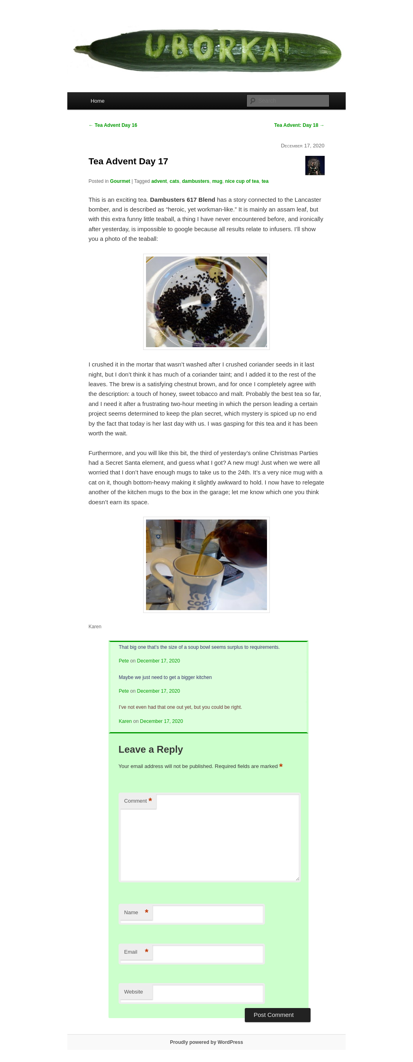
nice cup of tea (242, 181)
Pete (124, 661)
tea (265, 181)
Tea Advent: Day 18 (299, 125)
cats (174, 181)
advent (159, 181)
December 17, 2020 (158, 661)
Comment (138, 801)
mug (217, 181)
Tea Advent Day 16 (112, 125)
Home (98, 101)
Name (136, 913)
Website (133, 992)
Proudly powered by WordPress (206, 1042)
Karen (125, 721)
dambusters (195, 181)
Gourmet (120, 181)
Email (136, 952)
